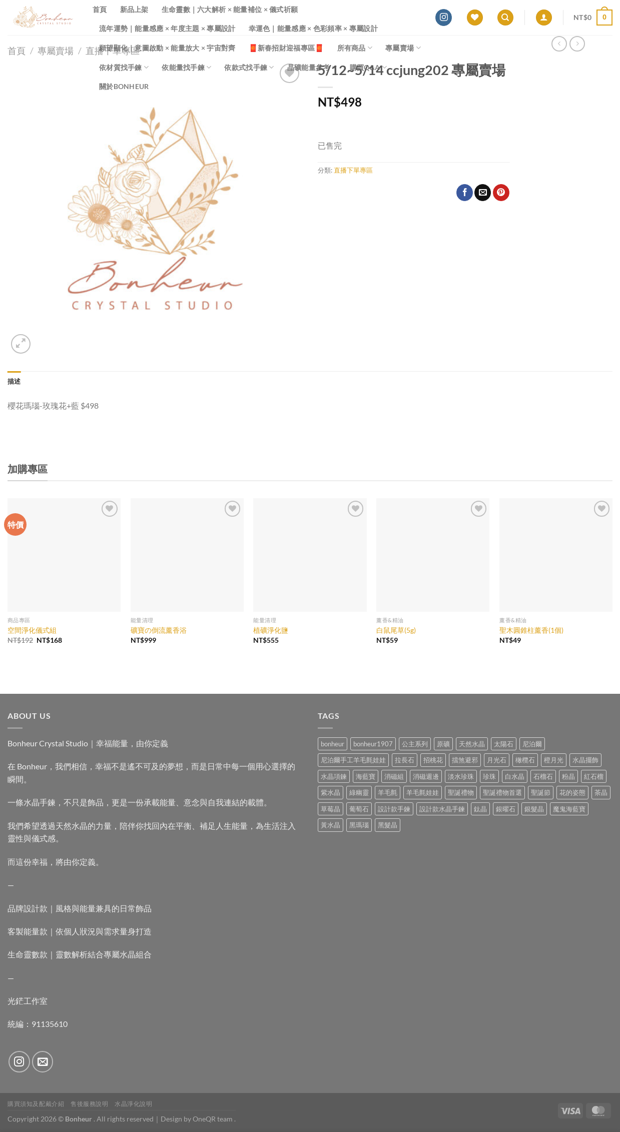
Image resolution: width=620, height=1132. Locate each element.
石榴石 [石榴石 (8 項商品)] (543, 776)
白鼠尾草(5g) (396, 630)
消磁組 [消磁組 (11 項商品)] (394, 776)
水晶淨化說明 (134, 1103)
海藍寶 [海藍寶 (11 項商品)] (365, 776)
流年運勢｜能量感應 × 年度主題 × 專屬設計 (167, 28)
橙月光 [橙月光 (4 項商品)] (553, 760)
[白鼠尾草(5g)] (432, 554)
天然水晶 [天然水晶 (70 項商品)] (472, 744)
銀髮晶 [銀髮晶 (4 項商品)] (534, 809)
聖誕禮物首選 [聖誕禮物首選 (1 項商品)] (502, 792)
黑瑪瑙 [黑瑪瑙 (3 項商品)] (359, 825)
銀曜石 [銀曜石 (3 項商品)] (505, 809)
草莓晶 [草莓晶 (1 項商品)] (330, 809)
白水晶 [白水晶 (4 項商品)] (514, 776)
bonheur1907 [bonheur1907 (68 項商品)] (373, 744)
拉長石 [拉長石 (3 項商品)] (404, 760)
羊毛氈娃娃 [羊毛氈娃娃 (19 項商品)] (422, 792)
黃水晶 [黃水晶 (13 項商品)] (330, 825)
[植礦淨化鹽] (309, 554)
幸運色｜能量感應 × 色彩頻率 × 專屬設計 (313, 28)
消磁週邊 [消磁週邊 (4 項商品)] (426, 776)
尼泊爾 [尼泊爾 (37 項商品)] (532, 744)
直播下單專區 (353, 170)
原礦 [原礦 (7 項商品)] (443, 744)
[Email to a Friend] (482, 192)
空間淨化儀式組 (32, 630)
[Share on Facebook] (464, 192)
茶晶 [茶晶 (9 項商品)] (600, 792)
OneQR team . (214, 1118)
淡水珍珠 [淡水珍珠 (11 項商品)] (461, 776)
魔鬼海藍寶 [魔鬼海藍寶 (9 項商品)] (569, 809)
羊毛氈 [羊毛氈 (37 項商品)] (387, 792)
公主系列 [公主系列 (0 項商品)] (415, 744)
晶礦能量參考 (312, 67)
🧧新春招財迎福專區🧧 (286, 48)
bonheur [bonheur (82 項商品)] (332, 744)
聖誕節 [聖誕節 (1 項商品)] (540, 792)
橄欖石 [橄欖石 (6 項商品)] (525, 760)
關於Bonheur (124, 86)
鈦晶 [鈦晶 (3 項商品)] (480, 809)
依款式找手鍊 (249, 67)
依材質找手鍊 (124, 67)
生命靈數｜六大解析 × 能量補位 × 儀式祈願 (230, 9)
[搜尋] (505, 18)
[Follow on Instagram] (443, 17)
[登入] (544, 18)
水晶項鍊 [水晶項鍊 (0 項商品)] (334, 776)
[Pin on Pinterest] (501, 192)
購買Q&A (368, 67)
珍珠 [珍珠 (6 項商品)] (489, 776)
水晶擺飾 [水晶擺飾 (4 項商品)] (585, 760)
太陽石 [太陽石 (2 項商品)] (503, 744)
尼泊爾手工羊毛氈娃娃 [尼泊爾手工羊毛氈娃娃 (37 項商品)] (353, 760)
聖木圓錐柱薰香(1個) (531, 630)
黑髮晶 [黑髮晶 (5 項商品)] (387, 825)
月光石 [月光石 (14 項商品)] (496, 760)
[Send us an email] (43, 1061)
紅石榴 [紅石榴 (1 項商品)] (593, 776)
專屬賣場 (403, 48)
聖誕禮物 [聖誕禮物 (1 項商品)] (461, 792)
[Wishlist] (475, 18)
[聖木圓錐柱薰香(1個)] (555, 554)
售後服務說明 (90, 1103)
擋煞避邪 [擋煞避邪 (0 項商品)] (465, 760)
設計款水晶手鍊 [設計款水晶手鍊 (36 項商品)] (442, 809)
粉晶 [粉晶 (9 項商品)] (568, 776)
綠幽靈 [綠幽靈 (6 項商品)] (359, 792)
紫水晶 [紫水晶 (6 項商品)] (330, 792)
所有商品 (355, 48)
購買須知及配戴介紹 (36, 1103)
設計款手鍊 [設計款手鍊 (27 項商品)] (394, 809)
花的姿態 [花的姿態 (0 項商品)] (572, 792)
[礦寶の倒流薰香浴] (187, 554)
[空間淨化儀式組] (64, 554)
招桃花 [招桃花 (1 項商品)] (433, 760)
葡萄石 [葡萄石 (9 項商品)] (359, 809)
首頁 (100, 9)
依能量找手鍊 (186, 67)
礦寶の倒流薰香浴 (159, 630)
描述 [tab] (14, 381)
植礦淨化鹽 (270, 630)
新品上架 (134, 9)
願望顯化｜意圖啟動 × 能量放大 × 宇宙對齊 (167, 48)
